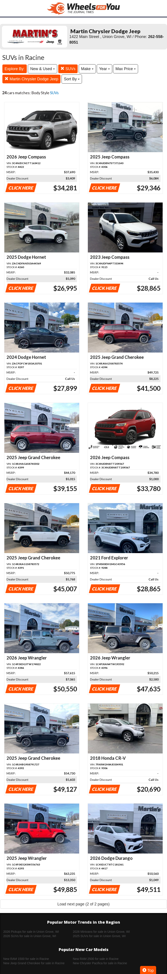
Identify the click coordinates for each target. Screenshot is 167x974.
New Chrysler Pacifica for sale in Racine (100, 963)
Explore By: (15, 69)
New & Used (42, 69)
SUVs (67, 68)
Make (87, 69)
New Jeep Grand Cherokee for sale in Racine (34, 963)
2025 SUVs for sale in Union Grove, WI (99, 936)
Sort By (72, 79)
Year (104, 69)
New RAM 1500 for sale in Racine (26, 959)
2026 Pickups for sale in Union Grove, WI (31, 931)
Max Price (125, 69)
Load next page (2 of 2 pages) (83, 904)
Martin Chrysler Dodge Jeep (31, 79)
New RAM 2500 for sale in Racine (96, 959)
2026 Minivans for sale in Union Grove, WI (101, 931)
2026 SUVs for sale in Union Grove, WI (29, 936)
